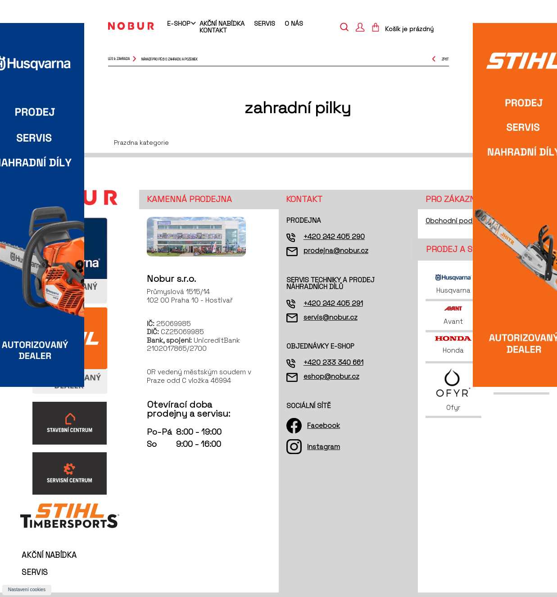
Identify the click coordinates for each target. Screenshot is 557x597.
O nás (294, 23)
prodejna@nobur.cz (335, 250)
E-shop (178, 24)
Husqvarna (453, 284)
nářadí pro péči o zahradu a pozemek (169, 59)
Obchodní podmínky (458, 220)
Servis (264, 23)
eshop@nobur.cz (331, 376)
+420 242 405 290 (334, 236)
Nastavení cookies (26, 589)
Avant (453, 315)
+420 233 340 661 (333, 362)
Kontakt (213, 30)
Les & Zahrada (119, 59)
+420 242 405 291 (333, 303)
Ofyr (453, 389)
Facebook (323, 425)
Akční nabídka (222, 23)
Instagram (323, 446)
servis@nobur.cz (330, 317)
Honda (453, 345)
